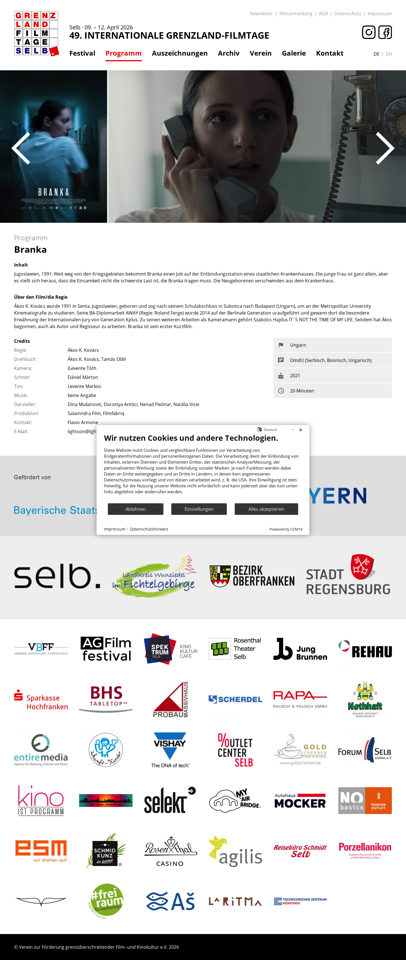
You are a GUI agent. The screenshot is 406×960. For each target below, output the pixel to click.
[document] (203, 468)
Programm (123, 53)
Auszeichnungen (180, 53)
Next (385, 148)
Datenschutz (347, 13)
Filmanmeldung (295, 13)
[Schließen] (301, 430)
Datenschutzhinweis (149, 528)
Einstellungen (199, 509)
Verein (261, 53)
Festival (82, 53)
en (389, 54)
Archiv (229, 53)
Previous (20, 148)
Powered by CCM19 (286, 529)
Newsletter (261, 13)
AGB (323, 13)
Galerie (294, 53)
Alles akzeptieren (266, 509)
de (376, 54)
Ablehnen (135, 509)
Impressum (380, 13)
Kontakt (329, 53)
